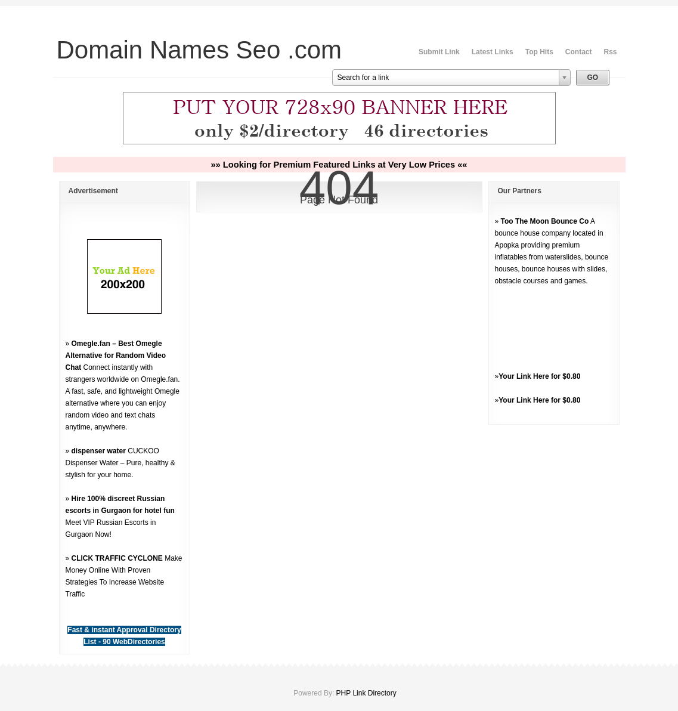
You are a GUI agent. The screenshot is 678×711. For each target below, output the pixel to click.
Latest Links (492, 52)
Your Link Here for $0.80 (539, 376)
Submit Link (439, 52)
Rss (610, 52)
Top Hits (539, 52)
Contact (578, 52)
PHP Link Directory (366, 693)
